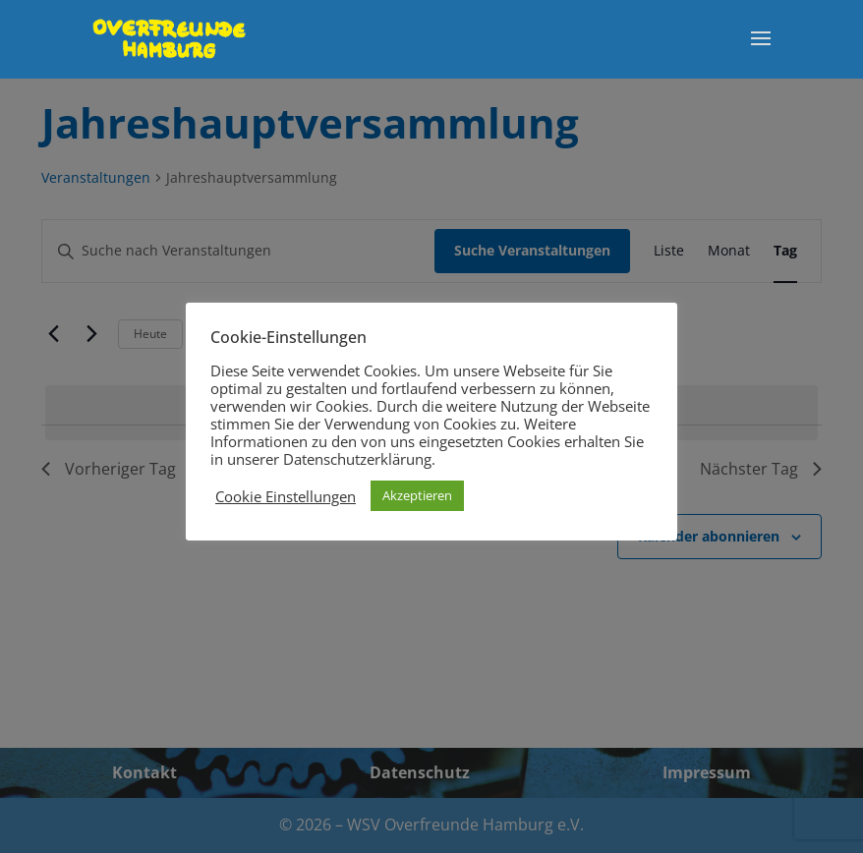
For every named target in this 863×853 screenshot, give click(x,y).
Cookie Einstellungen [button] (285, 496)
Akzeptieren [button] (417, 495)
